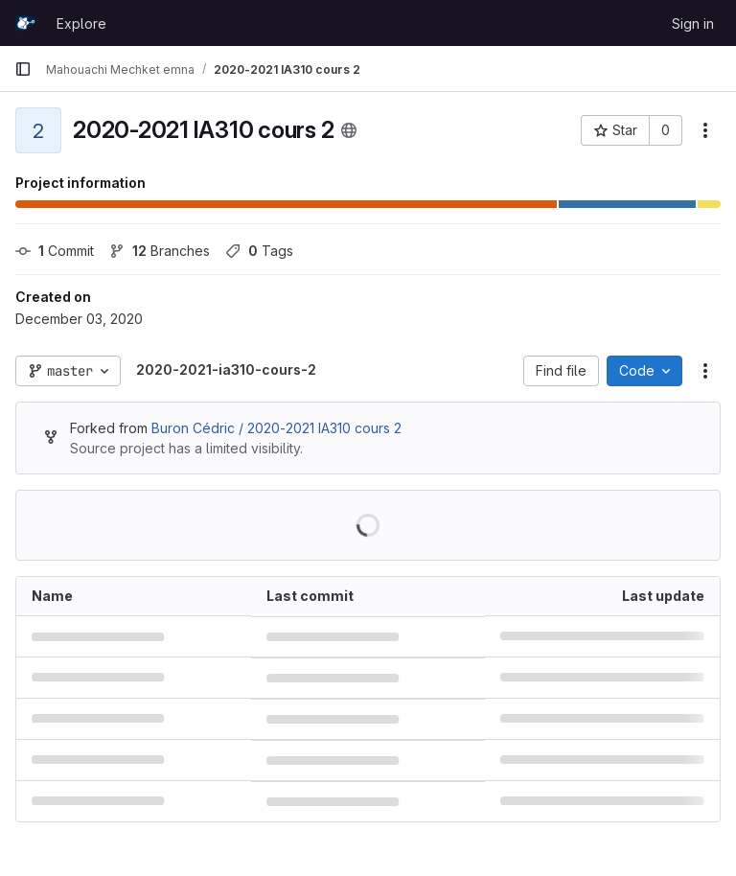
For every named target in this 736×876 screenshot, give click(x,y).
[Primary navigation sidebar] (23, 69)
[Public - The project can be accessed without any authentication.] (348, 130)
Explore (81, 23)
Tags (259, 250)
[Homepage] (26, 23)
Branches (159, 250)
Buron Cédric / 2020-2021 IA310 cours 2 (276, 428)
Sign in (693, 23)
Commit (54, 250)
